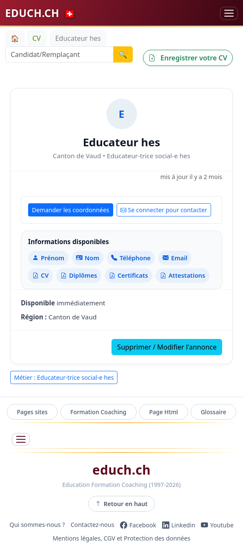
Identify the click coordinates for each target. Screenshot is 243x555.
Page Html (163, 412)
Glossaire (213, 412)
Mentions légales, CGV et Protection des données (121, 539)
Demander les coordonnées (70, 210)
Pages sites (32, 412)
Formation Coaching (98, 412)
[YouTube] (217, 524)
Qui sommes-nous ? (37, 525)
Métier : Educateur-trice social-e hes (64, 377)
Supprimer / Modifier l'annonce (167, 347)
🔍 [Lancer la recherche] (123, 54)
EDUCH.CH (40, 13)
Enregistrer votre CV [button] (188, 58)
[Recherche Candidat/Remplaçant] (59, 54)
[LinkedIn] (178, 524)
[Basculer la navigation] (229, 13)
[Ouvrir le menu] (21, 439)
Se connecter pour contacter (163, 209)
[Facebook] (138, 524)
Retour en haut (121, 504)
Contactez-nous (92, 525)
